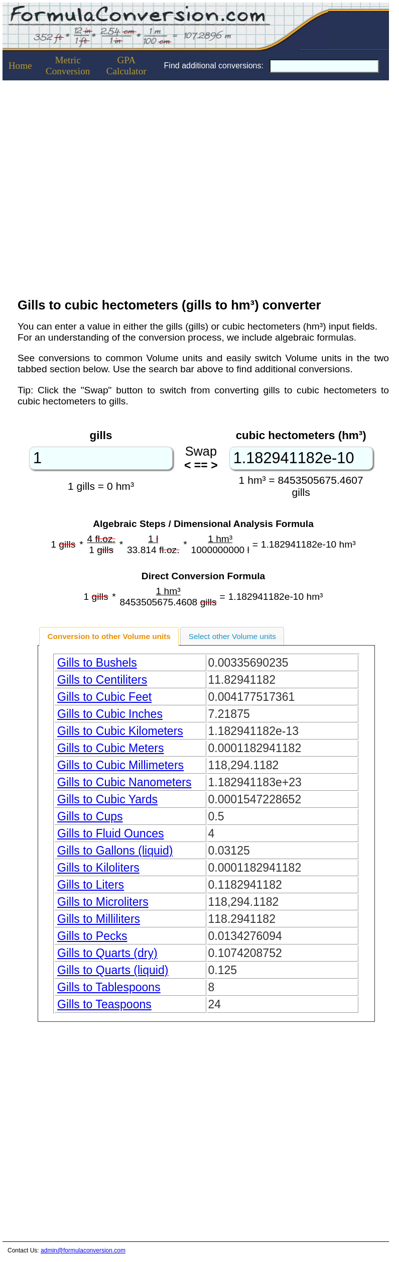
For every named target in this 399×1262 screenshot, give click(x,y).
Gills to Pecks (92, 935)
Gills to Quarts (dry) (107, 953)
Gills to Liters (90, 884)
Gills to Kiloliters (98, 867)
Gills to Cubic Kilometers (120, 731)
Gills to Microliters (103, 901)
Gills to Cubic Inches (110, 713)
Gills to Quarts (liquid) (112, 970)
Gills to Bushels (97, 662)
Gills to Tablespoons (109, 987)
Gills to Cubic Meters (110, 748)
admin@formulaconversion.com (83, 1250)
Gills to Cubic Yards (107, 799)
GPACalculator (126, 65)
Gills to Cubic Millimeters (120, 765)
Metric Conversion (68, 65)
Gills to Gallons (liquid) (115, 850)
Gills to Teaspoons (104, 1004)
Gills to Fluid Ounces (110, 833)
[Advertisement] (94, 186)
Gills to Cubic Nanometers (124, 782)
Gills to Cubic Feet (104, 696)
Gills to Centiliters (102, 679)
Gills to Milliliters (98, 918)
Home (20, 65)
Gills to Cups (90, 816)
